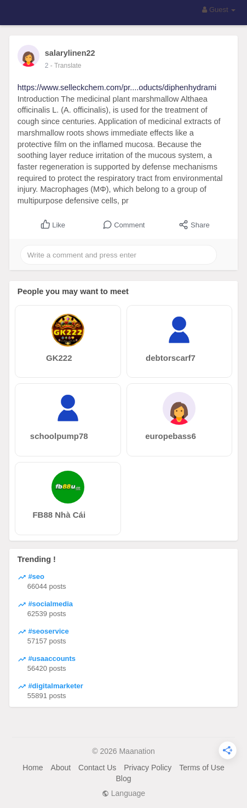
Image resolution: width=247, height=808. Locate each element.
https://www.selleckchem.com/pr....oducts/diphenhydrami (117, 87)
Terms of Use (201, 767)
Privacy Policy (147, 767)
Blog (123, 778)
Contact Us (97, 767)
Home (32, 767)
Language (123, 793)
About (61, 767)
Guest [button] (218, 9)
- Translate (66, 65)
